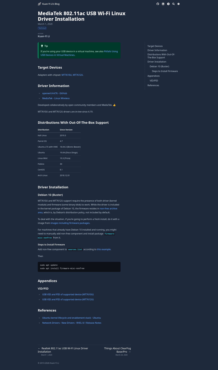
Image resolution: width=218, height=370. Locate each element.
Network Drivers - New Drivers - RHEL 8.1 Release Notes (71, 322)
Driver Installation (157, 61)
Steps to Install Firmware (165, 71)
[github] (158, 4)
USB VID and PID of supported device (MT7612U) (68, 299)
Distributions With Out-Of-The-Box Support (161, 56)
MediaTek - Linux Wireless (56, 98)
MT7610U (67, 74)
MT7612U (78, 74)
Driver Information (157, 50)
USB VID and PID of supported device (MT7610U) (68, 294)
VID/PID (154, 80)
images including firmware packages (70, 223)
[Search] (173, 4)
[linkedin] (163, 4)
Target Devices (155, 46)
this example (104, 249)
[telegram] (168, 4)
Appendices (154, 75)
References (153, 85)
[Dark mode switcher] (178, 4)
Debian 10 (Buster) (159, 66)
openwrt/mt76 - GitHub (54, 93)
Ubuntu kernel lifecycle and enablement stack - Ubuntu (71, 317)
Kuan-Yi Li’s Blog (51, 3)
